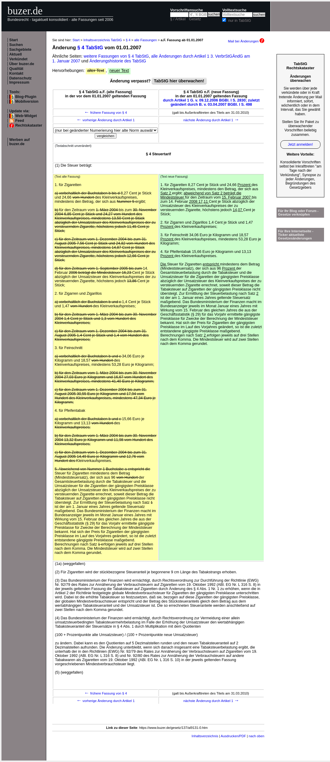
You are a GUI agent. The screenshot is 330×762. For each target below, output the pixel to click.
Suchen (16, 45)
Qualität (16, 69)
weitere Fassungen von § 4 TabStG (116, 56)
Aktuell (15, 54)
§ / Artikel (178, 19)
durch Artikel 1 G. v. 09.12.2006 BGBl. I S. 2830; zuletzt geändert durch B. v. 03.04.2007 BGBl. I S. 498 (211, 102)
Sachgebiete (20, 49)
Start (13, 40)
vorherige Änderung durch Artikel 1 (105, 120)
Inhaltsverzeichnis (205, 736)
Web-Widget (26, 116)
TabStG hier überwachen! (179, 81)
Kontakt (16, 73)
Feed (19, 121)
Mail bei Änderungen (246, 41)
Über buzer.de (21, 64)
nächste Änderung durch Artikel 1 (211, 120)
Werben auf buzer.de (19, 142)
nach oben (256, 736)
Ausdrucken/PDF (233, 736)
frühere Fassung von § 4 (105, 112)
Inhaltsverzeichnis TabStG (102, 40)
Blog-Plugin (25, 97)
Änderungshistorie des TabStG (118, 61)
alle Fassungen (145, 40)
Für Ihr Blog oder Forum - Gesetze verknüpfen (298, 212)
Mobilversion (27, 101)
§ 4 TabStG (90, 47)
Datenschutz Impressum (20, 80)
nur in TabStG (239, 21)
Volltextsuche (234, 10)
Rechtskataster (28, 125)
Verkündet (18, 59)
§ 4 (128, 40)
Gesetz (195, 19)
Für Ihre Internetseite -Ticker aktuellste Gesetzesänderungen (295, 234)
